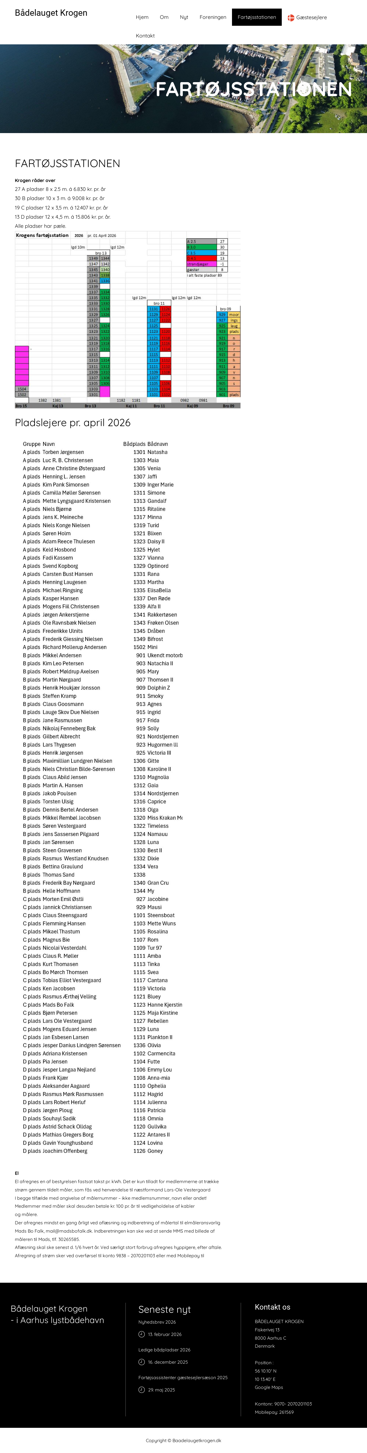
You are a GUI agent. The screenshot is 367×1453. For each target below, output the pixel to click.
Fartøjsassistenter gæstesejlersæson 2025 (183, 1377)
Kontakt (145, 35)
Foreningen (213, 17)
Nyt (184, 17)
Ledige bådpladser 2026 (164, 1350)
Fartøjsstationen (257, 17)
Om (164, 17)
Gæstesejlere (307, 17)
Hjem (142, 17)
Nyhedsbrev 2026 (157, 1322)
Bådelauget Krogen (51, 13)
